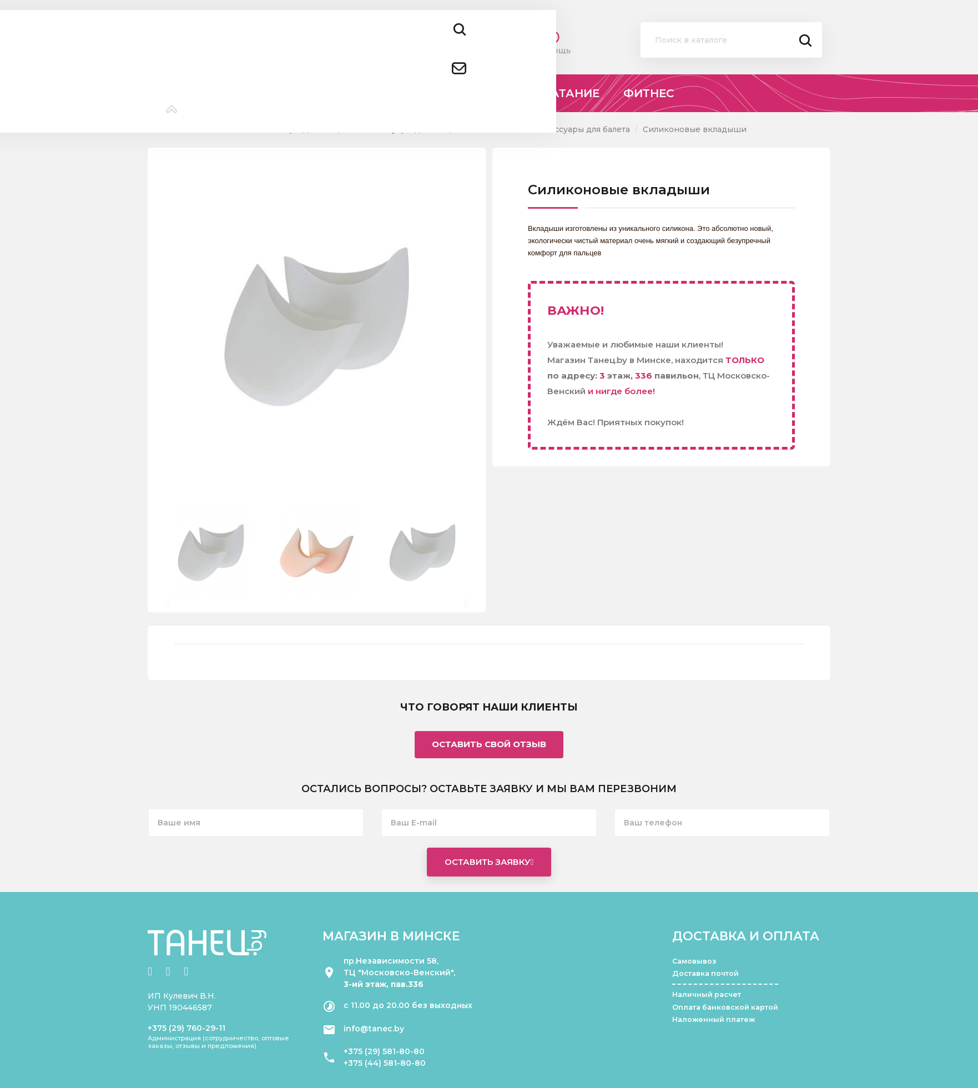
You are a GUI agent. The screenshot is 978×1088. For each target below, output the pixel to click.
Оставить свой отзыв (489, 744)
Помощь (553, 42)
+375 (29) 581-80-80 (384, 1051)
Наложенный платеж (713, 1019)
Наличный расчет (706, 994)
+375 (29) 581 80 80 (321, 33)
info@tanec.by (374, 1029)
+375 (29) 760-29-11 (186, 1028)
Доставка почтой (705, 973)
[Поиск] (731, 40)
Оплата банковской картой (725, 1007)
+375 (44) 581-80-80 (385, 1063)
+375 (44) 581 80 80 (322, 48)
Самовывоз (694, 961)
